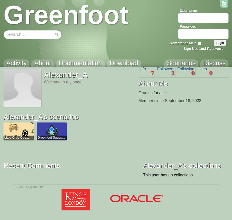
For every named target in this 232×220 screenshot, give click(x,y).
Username (188, 11)
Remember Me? (183, 43)
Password (188, 26)
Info (146, 71)
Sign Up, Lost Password (204, 49)
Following (186, 71)
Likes (204, 71)
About (20, 186)
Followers (166, 71)
